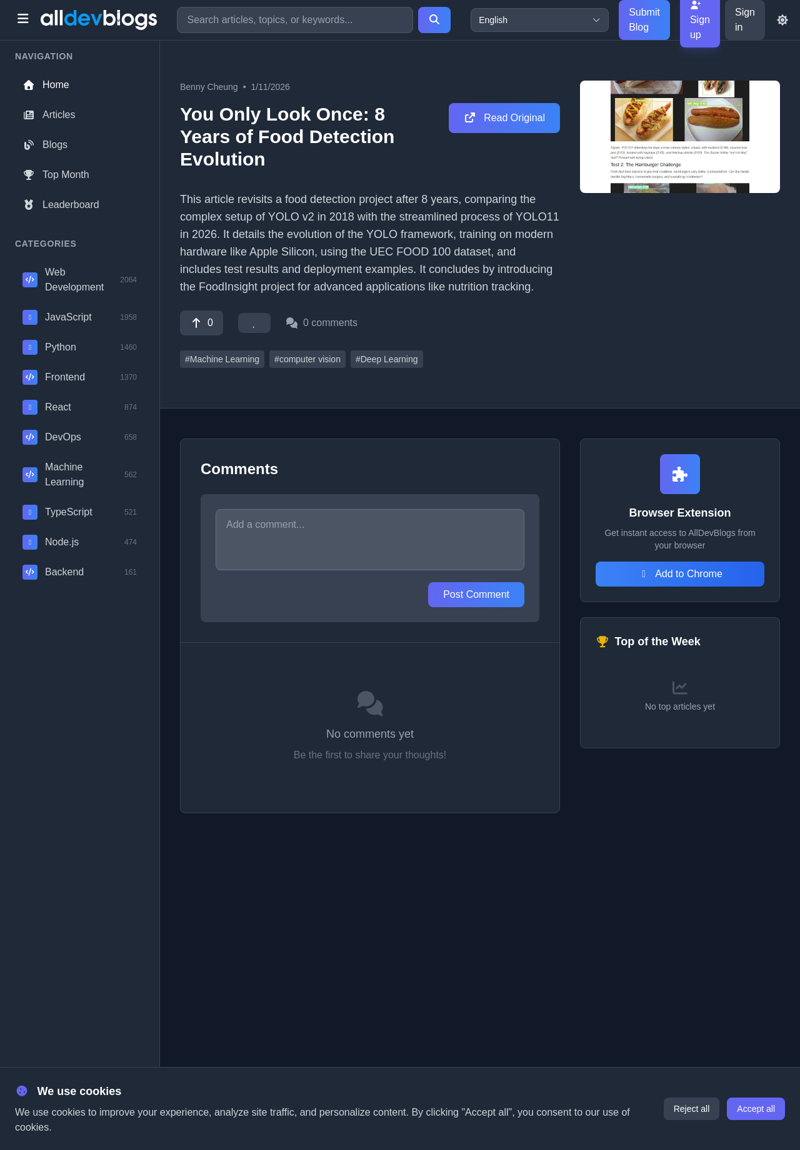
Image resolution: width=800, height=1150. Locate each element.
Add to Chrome (680, 573)
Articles (48, 114)
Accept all (756, 1109)
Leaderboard (60, 204)
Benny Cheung (209, 87)
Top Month (55, 174)
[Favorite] (254, 323)
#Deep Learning (387, 359)
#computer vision (307, 359)
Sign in (745, 19)
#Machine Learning (222, 359)
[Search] (434, 20)
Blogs (45, 144)
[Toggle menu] (23, 19)
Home (45, 84)
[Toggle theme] (782, 20)
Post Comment (476, 594)
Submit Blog (644, 19)
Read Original (504, 117)
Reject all (692, 1109)
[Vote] (201, 322)
